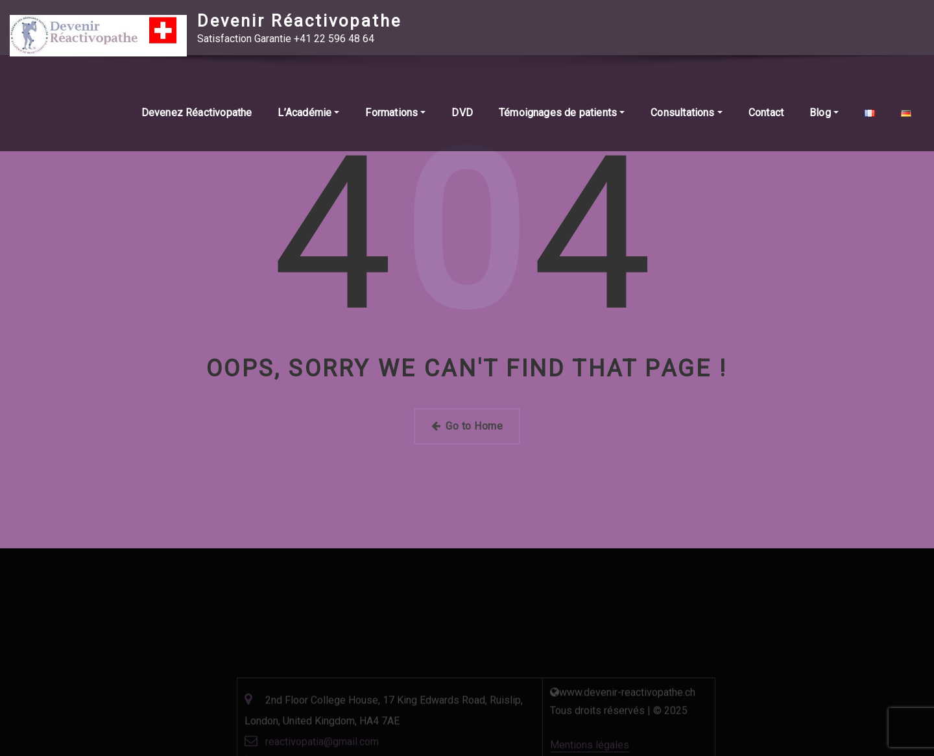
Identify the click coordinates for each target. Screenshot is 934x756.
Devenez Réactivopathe (196, 114)
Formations (395, 114)
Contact (766, 114)
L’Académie (308, 114)
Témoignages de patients (562, 114)
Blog (824, 114)
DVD (462, 114)
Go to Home (467, 426)
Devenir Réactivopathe (299, 20)
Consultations (687, 114)
